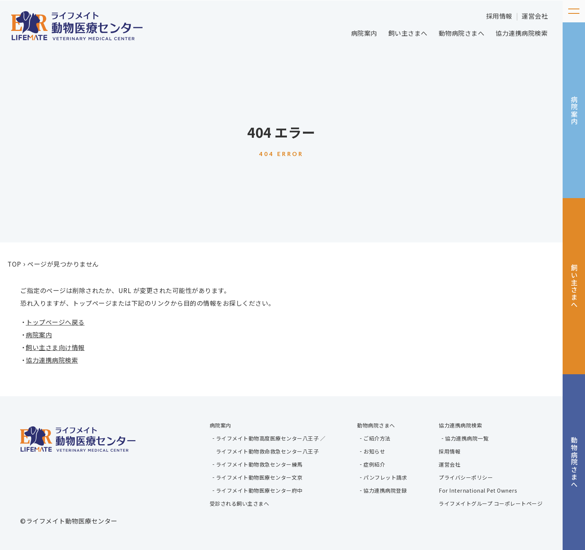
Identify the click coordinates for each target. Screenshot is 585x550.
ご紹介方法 (377, 438)
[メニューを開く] (574, 11)
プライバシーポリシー (466, 477)
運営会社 (535, 15)
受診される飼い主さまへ (239, 503)
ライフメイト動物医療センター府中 (259, 490)
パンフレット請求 (385, 477)
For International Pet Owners (478, 490)
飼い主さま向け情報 (55, 347)
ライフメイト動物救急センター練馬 (259, 464)
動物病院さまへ (462, 33)
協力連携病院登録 (385, 490)
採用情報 (499, 15)
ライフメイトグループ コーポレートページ (490, 503)
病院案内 (364, 33)
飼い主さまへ (408, 33)
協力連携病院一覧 (466, 438)
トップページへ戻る (55, 322)
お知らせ (374, 451)
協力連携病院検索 (521, 33)
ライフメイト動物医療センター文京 (259, 477)
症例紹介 (374, 464)
